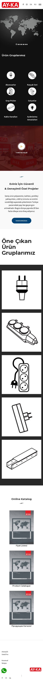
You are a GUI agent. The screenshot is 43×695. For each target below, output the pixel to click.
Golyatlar (32, 100)
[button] (16, 44)
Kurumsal (5, 660)
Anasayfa (5, 652)
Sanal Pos (5, 654)
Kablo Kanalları (10, 116)
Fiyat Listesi (21, 546)
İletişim (4, 663)
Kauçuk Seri (32, 84)
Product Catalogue (21, 586)
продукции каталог (21, 626)
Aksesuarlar (11, 84)
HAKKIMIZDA (21, 221)
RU (35, 4)
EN (31, 4)
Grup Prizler (11, 100)
